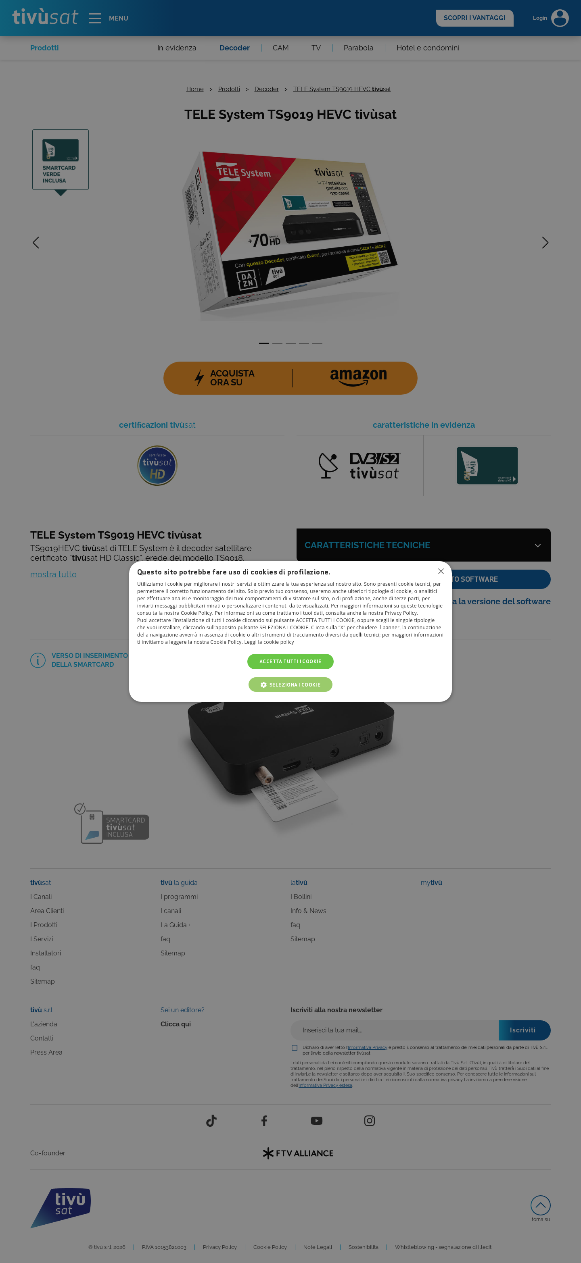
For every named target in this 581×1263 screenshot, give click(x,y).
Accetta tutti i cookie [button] (290, 661)
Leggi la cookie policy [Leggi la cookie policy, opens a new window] (269, 642)
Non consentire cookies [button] (441, 571)
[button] (291, 684)
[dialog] (290, 631)
